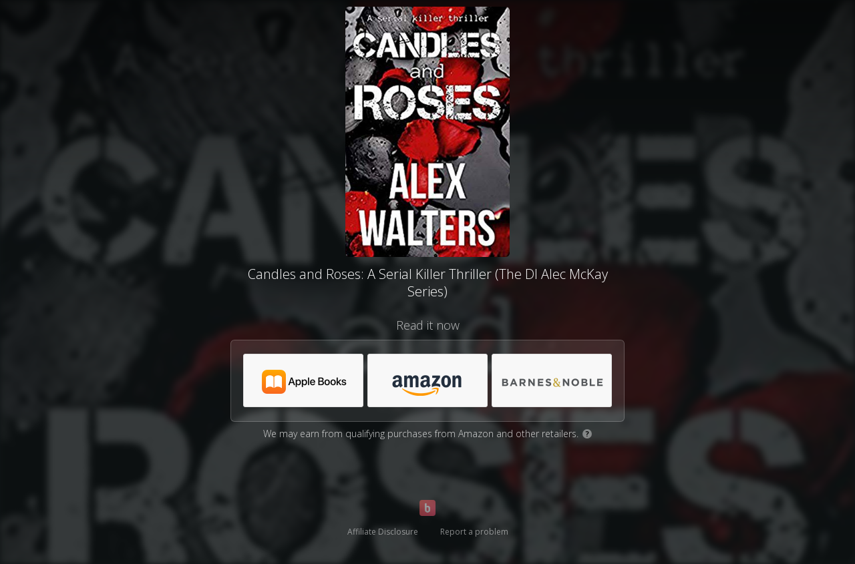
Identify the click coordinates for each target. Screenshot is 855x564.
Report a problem (474, 531)
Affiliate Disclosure (382, 531)
